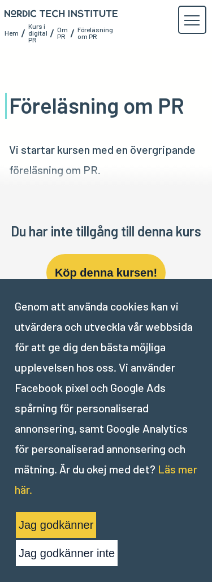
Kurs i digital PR (37, 33)
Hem (12, 32)
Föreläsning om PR (95, 33)
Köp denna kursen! (106, 272)
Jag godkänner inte (67, 553)
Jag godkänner (56, 525)
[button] (191, 20)
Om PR (62, 33)
